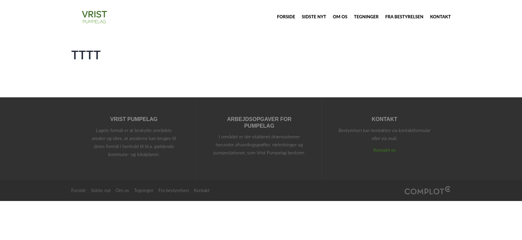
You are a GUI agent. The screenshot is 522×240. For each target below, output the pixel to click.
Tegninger (366, 16)
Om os (340, 16)
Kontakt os (384, 150)
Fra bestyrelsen (404, 16)
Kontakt (440, 16)
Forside (286, 16)
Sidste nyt (314, 16)
